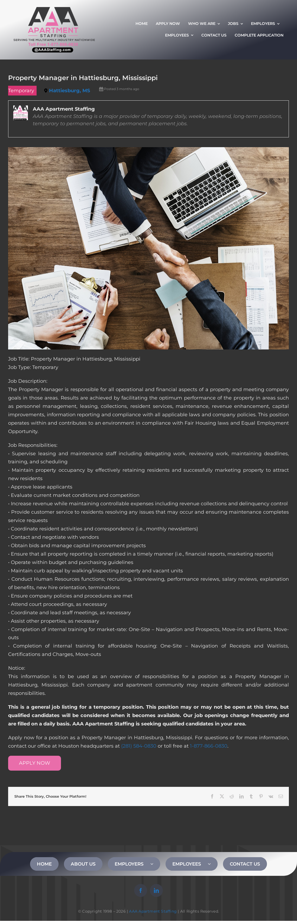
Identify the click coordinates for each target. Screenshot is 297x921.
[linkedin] (156, 890)
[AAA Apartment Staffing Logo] (54, 9)
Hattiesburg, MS (69, 91)
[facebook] (140, 890)
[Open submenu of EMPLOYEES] (213, 864)
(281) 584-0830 (138, 746)
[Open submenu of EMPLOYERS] (155, 864)
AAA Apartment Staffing (153, 911)
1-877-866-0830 (208, 746)
